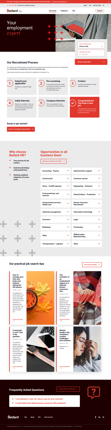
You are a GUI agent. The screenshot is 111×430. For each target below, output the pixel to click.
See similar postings (92, 264)
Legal (87, 219)
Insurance (55, 219)
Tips (73, 11)
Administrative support (87, 171)
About (85, 5)
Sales (55, 235)
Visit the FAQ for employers (68, 389)
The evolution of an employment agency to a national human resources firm (65, 283)
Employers (64, 11)
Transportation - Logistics (55, 244)
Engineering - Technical (87, 186)
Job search (52, 11)
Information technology (87, 212)
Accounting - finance (55, 171)
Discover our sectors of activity (53, 161)
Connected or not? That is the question (18, 333)
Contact (99, 11)
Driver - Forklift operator (55, 186)
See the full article (18, 320)
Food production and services (55, 194)
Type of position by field (85, 44)
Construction (55, 178)
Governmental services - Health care (55, 203)
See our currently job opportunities (21, 129)
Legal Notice (78, 426)
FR (103, 5)
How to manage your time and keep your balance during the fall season (18, 281)
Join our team (97, 5)
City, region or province (84, 52)
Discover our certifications (60, 1)
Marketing (55, 227)
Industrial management (55, 212)
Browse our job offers (91, 62)
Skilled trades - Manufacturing (87, 235)
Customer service (87, 178)
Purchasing (87, 227)
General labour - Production (87, 194)
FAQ (90, 5)
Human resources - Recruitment (87, 203)
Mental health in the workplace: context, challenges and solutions (65, 335)
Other (87, 244)
